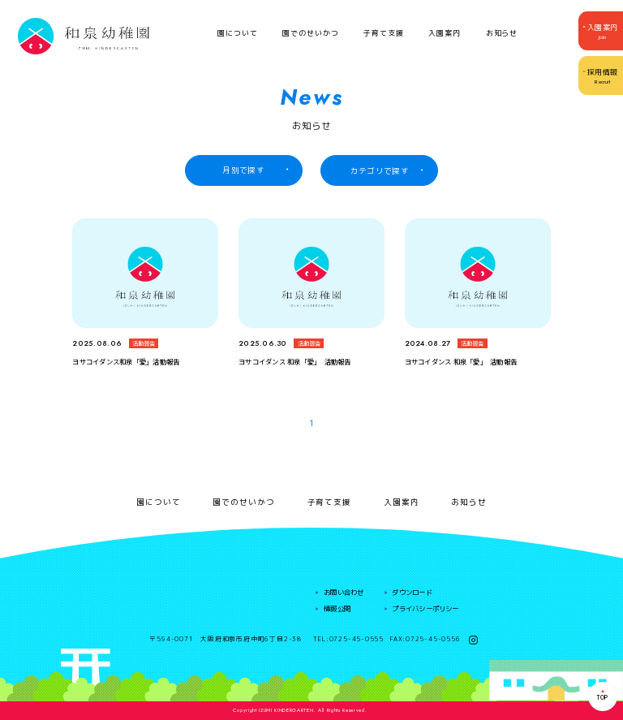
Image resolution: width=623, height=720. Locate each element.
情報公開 (337, 609)
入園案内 (444, 33)
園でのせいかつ (310, 33)
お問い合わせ (343, 592)
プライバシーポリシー (425, 609)
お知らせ (502, 33)
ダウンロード (412, 592)
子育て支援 (383, 33)
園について (237, 33)
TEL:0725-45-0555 (348, 640)
